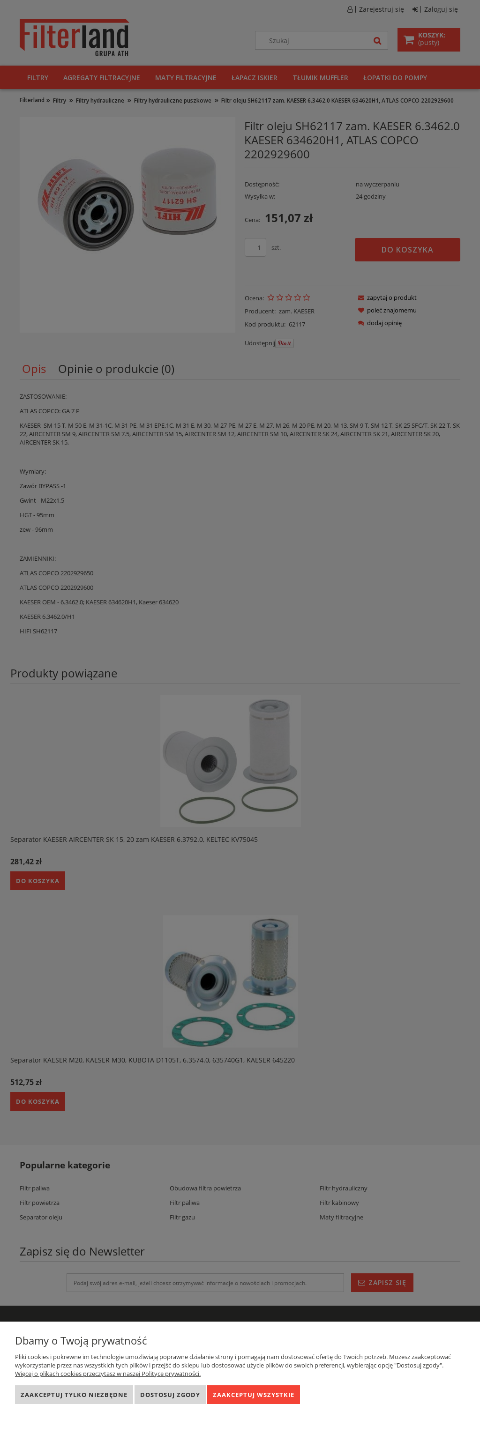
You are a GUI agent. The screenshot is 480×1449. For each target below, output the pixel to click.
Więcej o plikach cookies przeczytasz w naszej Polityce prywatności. (108, 1373)
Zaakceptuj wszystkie (253, 1394)
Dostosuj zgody (170, 1394)
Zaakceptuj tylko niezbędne (74, 1394)
